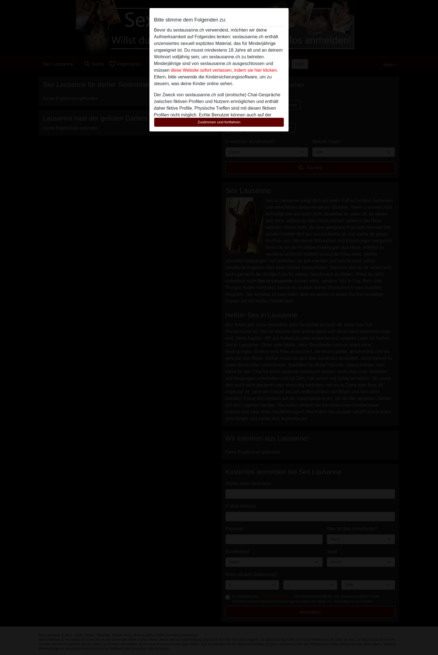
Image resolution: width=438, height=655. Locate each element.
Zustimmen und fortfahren (219, 122)
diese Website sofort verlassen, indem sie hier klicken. (224, 70)
